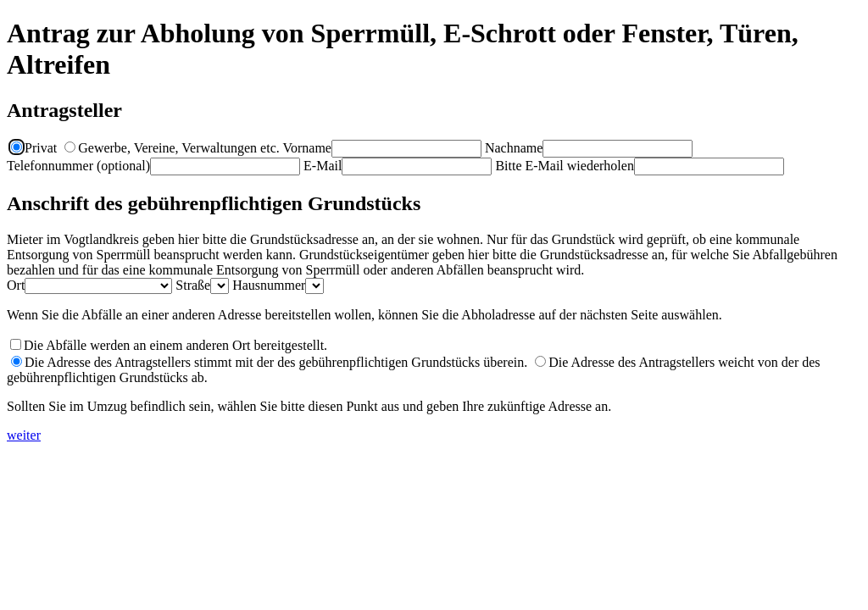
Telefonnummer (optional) (78, 165)
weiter (24, 435)
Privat (34, 148)
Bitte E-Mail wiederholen (564, 165)
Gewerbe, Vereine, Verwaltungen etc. (172, 148)
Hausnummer (268, 285)
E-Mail (322, 165)
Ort (16, 285)
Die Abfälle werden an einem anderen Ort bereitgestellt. (175, 345)
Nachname (513, 148)
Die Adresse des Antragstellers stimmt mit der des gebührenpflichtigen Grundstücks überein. (269, 362)
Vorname (306, 148)
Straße (192, 285)
